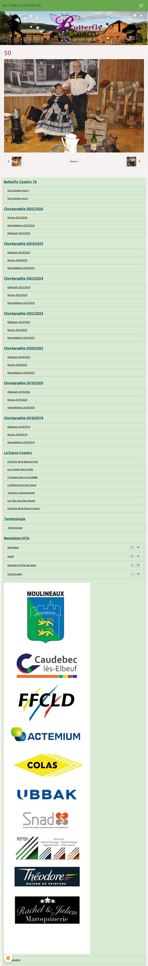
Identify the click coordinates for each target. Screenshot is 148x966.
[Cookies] (8, 958)
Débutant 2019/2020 (19, 392)
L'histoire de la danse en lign (23, 461)
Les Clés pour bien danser (21, 500)
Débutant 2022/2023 (19, 322)
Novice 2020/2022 (17, 365)
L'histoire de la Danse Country (24, 508)
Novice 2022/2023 (17, 330)
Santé (11, 556)
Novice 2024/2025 (17, 260)
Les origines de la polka (20, 469)
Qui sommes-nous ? (18, 190)
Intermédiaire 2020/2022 (21, 372)
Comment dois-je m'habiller (23, 477)
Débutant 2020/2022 (19, 357)
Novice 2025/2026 (17, 217)
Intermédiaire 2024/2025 (21, 268)
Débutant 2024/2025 (19, 252)
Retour (74, 161)
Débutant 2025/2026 (19, 233)
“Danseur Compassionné (21, 493)
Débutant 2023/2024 (19, 287)
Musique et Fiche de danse (22, 565)
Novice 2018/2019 (17, 434)
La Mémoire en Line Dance (22, 485)
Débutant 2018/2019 (19, 427)
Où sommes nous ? (18, 198)
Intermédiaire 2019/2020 (21, 407)
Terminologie (15, 527)
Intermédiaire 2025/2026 (21, 225)
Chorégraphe (15, 574)
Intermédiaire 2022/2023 (21, 337)
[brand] (22, 5)
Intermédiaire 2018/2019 (21, 442)
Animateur (13, 547)
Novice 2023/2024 (17, 295)
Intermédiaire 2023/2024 (21, 303)
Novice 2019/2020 (17, 400)
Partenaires (14, 960)
